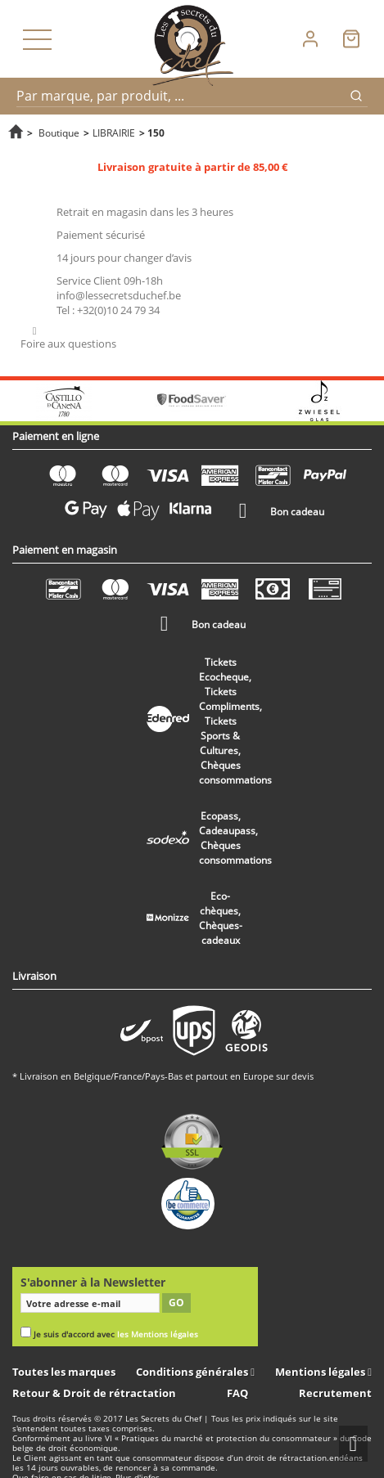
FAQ (237, 1393)
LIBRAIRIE (114, 132)
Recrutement (335, 1393)
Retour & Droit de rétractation (94, 1393)
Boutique (58, 132)
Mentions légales (321, 1371)
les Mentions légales (157, 1334)
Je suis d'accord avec (116, 1334)
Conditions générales (193, 1371)
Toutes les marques (63, 1371)
